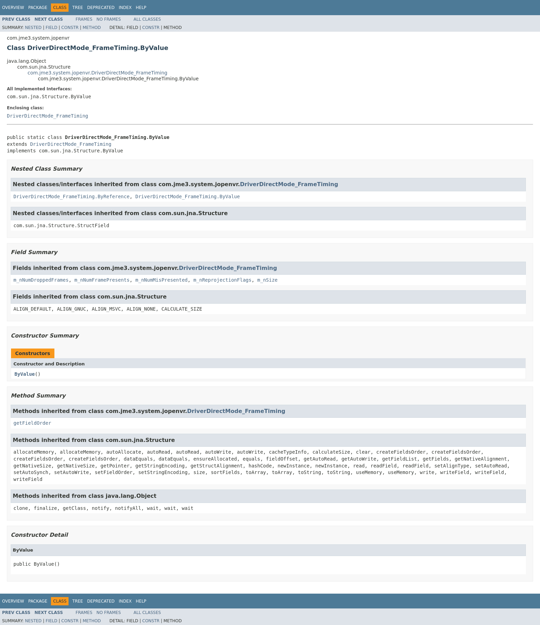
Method (92, 27)
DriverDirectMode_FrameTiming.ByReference (71, 196)
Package (37, 7)
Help (141, 7)
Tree (77, 7)
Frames (84, 19)
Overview (13, 7)
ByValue (24, 374)
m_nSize (267, 280)
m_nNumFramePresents (101, 280)
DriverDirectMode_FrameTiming (47, 116)
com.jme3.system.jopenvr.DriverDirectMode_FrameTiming (97, 72)
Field (51, 27)
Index (125, 7)
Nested (33, 27)
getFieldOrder (32, 423)
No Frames (108, 19)
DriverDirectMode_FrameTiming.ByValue (187, 196)
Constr (70, 27)
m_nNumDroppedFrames (41, 280)
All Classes (147, 19)
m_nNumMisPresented (161, 280)
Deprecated (101, 7)
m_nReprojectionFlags (223, 280)
